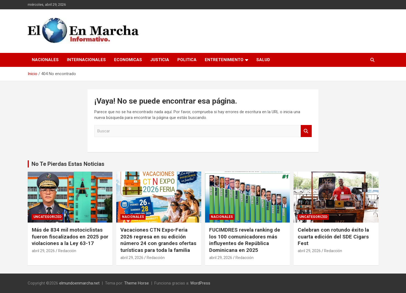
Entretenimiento (224, 59)
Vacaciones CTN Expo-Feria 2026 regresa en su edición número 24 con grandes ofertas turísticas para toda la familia (158, 240)
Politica (187, 59)
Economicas (128, 59)
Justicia (159, 59)
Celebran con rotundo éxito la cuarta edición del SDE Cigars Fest (333, 236)
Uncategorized (47, 217)
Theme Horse (136, 283)
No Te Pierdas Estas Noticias (68, 164)
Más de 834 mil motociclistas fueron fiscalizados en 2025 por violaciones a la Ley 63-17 (70, 236)
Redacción (67, 251)
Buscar (306, 131)
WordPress (200, 283)
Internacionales (86, 59)
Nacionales (45, 59)
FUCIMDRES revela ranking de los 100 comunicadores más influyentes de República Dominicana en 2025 (244, 240)
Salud (263, 59)
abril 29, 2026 (43, 251)
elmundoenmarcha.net (79, 283)
